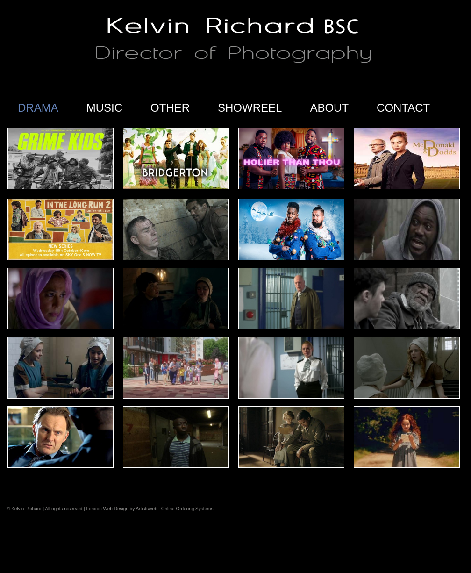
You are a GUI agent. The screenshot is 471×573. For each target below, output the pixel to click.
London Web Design (107, 508)
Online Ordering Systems (187, 508)
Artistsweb (146, 508)
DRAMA (38, 107)
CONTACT (403, 107)
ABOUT (329, 107)
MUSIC (104, 107)
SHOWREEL (250, 107)
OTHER (170, 107)
